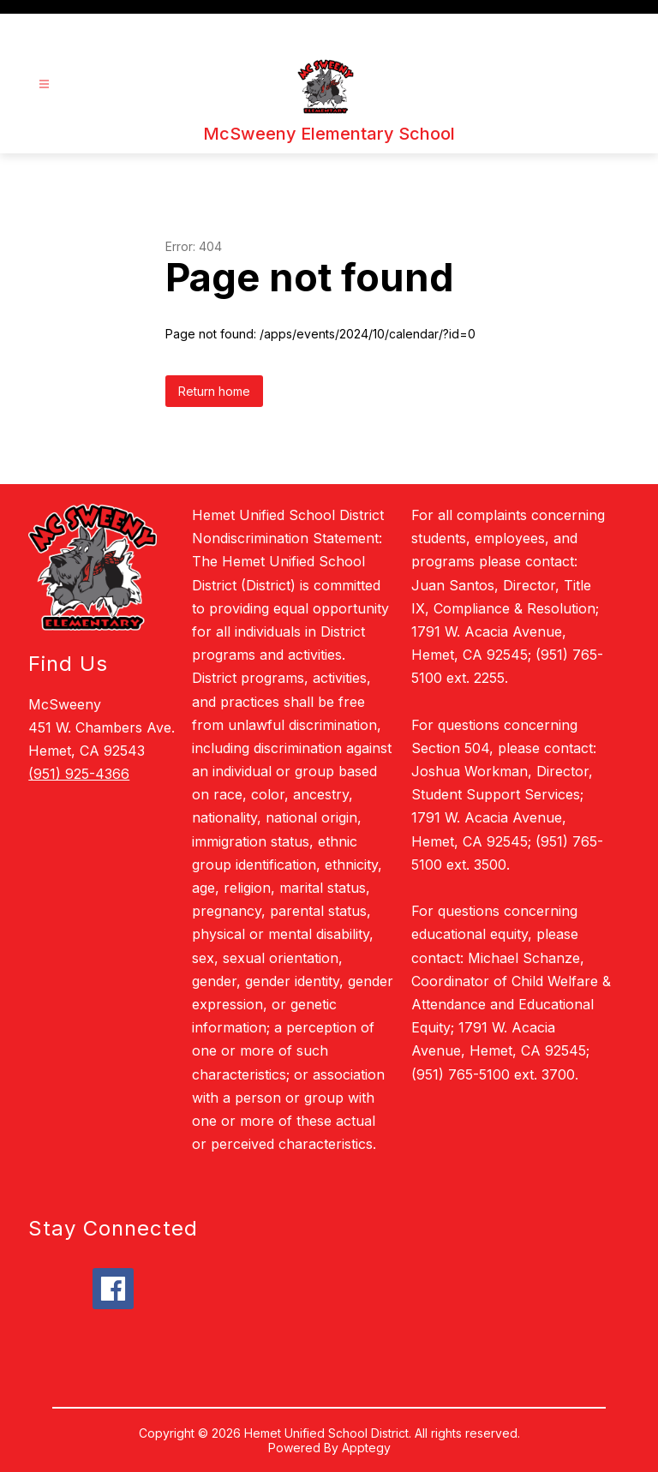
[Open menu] (44, 84)
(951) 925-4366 (78, 773)
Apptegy (366, 1447)
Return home (214, 391)
